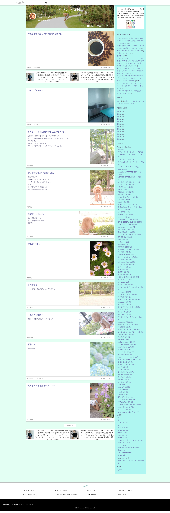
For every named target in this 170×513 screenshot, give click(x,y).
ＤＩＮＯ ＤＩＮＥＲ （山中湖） (130, 234)
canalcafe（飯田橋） (125, 387)
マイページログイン (125, 490)
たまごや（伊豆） (124, 309)
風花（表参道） (123, 269)
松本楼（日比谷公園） (125, 274)
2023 (118, 111)
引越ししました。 (123, 53)
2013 (118, 136)
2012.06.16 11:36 (106, 236)
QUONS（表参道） (124, 272)
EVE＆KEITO (122, 435)
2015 (118, 131)
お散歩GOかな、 (35, 244)
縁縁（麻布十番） (124, 389)
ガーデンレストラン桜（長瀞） (128, 324)
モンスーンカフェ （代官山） (128, 257)
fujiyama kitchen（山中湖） (127, 262)
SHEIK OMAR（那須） (125, 362)
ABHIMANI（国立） (124, 244)
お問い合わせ (91, 494)
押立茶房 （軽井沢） (125, 337)
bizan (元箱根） (123, 169)
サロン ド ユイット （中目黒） (129, 197)
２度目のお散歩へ (35, 315)
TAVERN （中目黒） (125, 199)
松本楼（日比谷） (124, 367)
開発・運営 (122, 494)
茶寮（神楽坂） (123, 239)
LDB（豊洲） (122, 384)
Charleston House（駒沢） (127, 254)
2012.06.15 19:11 (106, 337)
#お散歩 (37, 67)
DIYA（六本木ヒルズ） (125, 397)
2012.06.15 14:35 (106, 378)
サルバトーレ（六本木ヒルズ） (128, 357)
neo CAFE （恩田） (125, 212)
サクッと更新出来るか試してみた (128, 51)
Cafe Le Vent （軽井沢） (126, 334)
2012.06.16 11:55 (106, 165)
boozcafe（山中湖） (125, 314)
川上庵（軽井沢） (124, 392)
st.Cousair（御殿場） (125, 292)
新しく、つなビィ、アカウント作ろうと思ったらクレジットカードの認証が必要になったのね (130, 70)
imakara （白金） (124, 242)
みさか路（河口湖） (125, 252)
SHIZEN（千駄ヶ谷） (125, 374)
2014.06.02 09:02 (106, 124)
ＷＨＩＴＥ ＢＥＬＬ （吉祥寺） (129, 329)
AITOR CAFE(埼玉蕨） (125, 284)
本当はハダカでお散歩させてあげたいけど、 (47, 132)
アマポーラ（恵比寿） (125, 312)
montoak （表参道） (125, 304)
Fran (40, 14)
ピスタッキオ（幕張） (125, 279)
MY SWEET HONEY (125, 452)
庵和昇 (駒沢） (124, 209)
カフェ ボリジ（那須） (126, 364)
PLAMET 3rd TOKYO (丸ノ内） (129, 249)
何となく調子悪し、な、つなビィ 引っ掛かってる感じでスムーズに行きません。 (130, 85)
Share (108, 26)
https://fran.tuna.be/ (44, 20)
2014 (118, 134)
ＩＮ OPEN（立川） (125, 349)
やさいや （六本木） (125, 409)
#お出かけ (30, 378)
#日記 (29, 67)
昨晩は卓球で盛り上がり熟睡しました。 (45, 34)
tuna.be (85, 486)
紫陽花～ (31, 344)
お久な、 (120, 56)
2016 (118, 129)
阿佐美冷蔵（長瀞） (125, 327)
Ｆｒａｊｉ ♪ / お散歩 (69, 9)
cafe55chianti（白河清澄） (127, 347)
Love (99, 26)
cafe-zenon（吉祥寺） (125, 302)
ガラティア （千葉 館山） (128, 204)
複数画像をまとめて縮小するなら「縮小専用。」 (19, 505)
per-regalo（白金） (124, 282)
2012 (118, 139)
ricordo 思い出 (123, 437)
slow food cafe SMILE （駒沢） (129, 167)
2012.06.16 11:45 (106, 207)
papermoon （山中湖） (127, 227)
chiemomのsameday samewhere (129, 447)
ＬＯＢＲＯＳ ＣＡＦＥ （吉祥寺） (131, 332)
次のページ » (69, 425)
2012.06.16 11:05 (106, 278)
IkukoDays (121, 450)
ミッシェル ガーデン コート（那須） (130, 359)
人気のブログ (91, 490)
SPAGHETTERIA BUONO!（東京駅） (130, 222)
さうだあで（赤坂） (125, 377)
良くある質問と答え (30, 494)
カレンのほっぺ (123, 427)
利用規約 (74, 494)
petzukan (121, 149)
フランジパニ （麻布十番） (128, 224)
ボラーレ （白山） (125, 267)
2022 (118, 114)
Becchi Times (122, 432)
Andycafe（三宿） (124, 339)
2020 (118, 119)
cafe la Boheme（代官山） (127, 407)
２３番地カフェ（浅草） (126, 372)
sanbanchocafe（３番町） (127, 342)
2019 (118, 121)
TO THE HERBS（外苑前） (127, 344)
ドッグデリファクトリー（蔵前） (129, 299)
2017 (118, 126)
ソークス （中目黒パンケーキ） (129, 182)
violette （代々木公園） (126, 214)
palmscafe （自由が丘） (126, 322)
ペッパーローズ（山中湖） (127, 352)
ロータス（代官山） (125, 382)
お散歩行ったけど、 (36, 214)
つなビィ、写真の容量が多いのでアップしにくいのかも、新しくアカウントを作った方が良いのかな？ (130, 78)
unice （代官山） (124, 217)
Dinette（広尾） (123, 394)
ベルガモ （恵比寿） (125, 259)
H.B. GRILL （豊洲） (126, 187)
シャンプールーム (35, 90)
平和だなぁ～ (33, 285)
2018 (118, 124)
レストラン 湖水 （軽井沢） (128, 294)
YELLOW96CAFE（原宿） (127, 229)
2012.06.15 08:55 (106, 419)
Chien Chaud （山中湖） (127, 232)
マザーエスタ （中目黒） (127, 184)
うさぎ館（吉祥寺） (125, 297)
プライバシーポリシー (62, 494)
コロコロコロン (123, 422)
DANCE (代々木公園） (125, 237)
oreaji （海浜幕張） (124, 202)
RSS (119, 470)
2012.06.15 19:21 (106, 307)
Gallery (90, 26)
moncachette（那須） (125, 354)
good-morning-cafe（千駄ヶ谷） (129, 412)
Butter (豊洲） (123, 189)
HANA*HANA (122, 445)
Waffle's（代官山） (124, 379)
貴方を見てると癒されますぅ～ (41, 386)
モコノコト (121, 455)
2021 (118, 116)
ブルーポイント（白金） (126, 264)
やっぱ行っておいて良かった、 (41, 173)
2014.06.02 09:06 (106, 67)
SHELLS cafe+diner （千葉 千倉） (130, 207)
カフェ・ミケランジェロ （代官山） (131, 152)
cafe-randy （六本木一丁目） (129, 219)
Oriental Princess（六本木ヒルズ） (130, 404)
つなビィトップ (28, 490)
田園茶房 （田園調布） (126, 192)
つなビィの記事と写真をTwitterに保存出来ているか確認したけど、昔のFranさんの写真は (130, 40)
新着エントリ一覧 (61, 490)
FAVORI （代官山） (125, 194)
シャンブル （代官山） (126, 159)
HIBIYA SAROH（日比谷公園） (129, 277)
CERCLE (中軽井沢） (125, 247)
